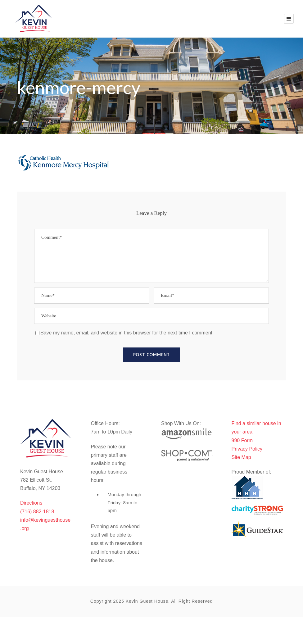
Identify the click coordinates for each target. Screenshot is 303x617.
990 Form (242, 440)
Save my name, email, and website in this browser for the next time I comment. (127, 332)
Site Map (241, 457)
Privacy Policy (247, 448)
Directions (31, 503)
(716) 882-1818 (37, 511)
